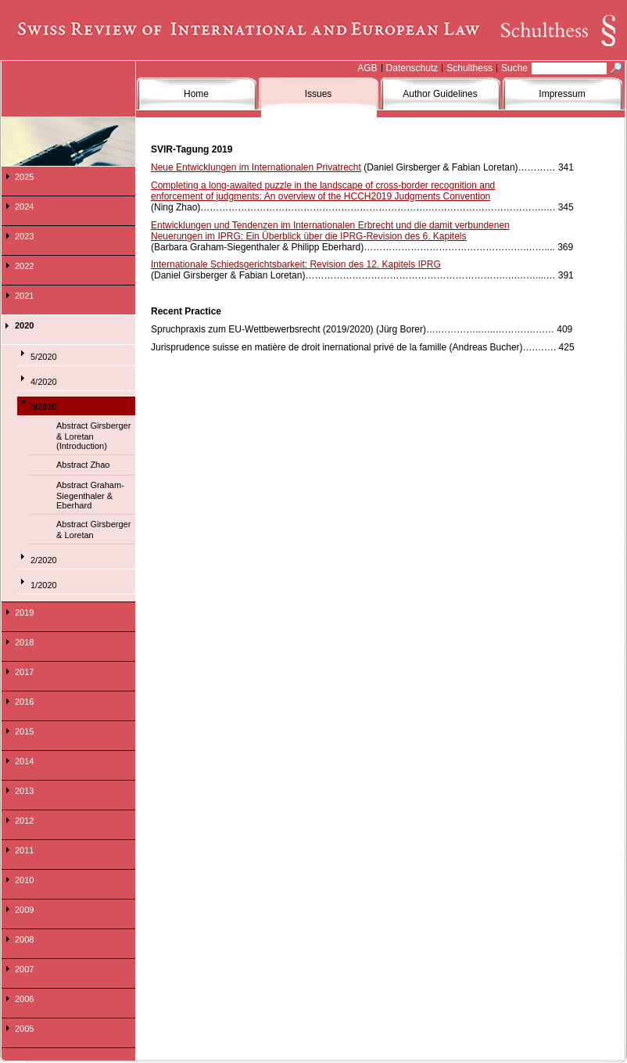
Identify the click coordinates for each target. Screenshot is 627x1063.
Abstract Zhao (82, 464)
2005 (24, 1028)
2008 (24, 939)
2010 (24, 880)
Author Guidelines (440, 93)
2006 (24, 999)
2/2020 (43, 560)
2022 (24, 266)
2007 (24, 969)
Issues (318, 93)
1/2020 (43, 585)
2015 (24, 731)
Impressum (562, 93)
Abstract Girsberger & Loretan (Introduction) (93, 436)
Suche (514, 68)
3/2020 (43, 406)
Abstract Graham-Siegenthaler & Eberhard (90, 495)
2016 (24, 701)
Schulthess (469, 68)
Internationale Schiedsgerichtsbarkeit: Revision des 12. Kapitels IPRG (296, 264)
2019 (24, 612)
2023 (24, 236)
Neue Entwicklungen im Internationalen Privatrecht (256, 167)
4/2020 (43, 381)
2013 (24, 790)
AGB (367, 68)
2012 (24, 820)
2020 (24, 325)
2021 (24, 295)
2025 (24, 176)
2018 (24, 642)
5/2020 (43, 356)
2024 (24, 206)
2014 (24, 761)
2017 (24, 672)
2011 (24, 850)
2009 (24, 909)
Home (196, 93)
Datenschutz (412, 68)
